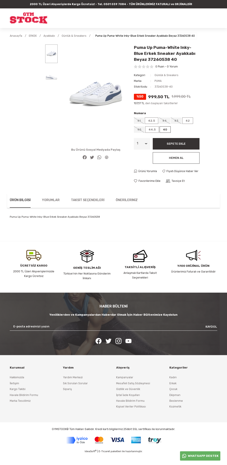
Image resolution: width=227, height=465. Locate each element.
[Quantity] (142, 144)
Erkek (172, 393)
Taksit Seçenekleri (87, 210)
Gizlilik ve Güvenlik (128, 399)
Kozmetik (175, 417)
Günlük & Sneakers (167, 75)
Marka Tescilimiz (20, 411)
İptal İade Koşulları (128, 405)
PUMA (158, 81)
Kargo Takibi (17, 399)
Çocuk (173, 399)
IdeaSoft (90, 461)
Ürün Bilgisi (20, 210)
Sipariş (67, 399)
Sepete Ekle (176, 144)
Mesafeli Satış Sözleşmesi (133, 393)
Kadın (173, 388)
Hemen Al (176, 158)
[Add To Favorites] (147, 191)
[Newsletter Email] (113, 337)
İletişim (14, 393)
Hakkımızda (17, 388)
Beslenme (176, 411)
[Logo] (28, 18)
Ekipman (174, 405)
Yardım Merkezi (73, 388)
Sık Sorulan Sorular (75, 393)
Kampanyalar (124, 388)
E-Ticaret (104, 461)
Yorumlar (51, 210)
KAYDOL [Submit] (211, 337)
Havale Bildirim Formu (24, 405)
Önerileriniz (127, 210)
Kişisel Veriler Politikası (131, 417)
